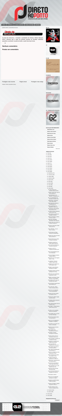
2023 (48, 158)
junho (49, 183)
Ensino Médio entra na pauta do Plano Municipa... (53, 314)
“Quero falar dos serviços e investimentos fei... (53, 204)
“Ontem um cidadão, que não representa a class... (53, 353)
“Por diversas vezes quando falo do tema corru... (53, 209)
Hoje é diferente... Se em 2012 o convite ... (53, 229)
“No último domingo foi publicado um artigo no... (53, 358)
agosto (49, 179)
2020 (48, 163)
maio (49, 184)
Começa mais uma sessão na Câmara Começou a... (54, 223)
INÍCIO (3, 24)
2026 (48, 153)
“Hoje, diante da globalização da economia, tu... (53, 350)
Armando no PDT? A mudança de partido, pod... (53, 249)
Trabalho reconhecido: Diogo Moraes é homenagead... (53, 278)
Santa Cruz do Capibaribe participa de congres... (53, 377)
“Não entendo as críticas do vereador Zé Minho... (53, 215)
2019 (48, 164)
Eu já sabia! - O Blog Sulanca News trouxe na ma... (53, 307)
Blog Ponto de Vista (51, 133)
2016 (48, 169)
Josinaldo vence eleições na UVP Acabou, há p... (53, 264)
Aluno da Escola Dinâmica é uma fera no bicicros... (53, 246)
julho (49, 181)
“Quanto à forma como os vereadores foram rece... (53, 336)
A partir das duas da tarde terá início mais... (53, 369)
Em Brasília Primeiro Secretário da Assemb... (53, 333)
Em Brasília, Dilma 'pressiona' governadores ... (54, 301)
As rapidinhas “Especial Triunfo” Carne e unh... (53, 262)
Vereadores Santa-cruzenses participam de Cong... (53, 271)
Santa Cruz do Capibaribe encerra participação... (53, 291)
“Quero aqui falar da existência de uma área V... (54, 344)
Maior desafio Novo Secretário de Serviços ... (53, 330)
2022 (48, 159)
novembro (50, 174)
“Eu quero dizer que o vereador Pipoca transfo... (53, 190)
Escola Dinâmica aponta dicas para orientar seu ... (54, 284)
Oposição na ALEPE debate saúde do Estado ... (53, 381)
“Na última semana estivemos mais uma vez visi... (54, 212)
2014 (48, 393)
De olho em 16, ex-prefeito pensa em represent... (53, 311)
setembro (50, 178)
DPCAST (38, 24)
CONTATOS (10, 24)
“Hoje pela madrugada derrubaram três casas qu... (54, 220)
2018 (48, 166)
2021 (48, 161)
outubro (50, 176)
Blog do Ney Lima (51, 145)
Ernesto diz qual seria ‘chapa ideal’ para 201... (53, 226)
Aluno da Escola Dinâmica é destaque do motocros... (53, 372)
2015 (48, 171)
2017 (48, 168)
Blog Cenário (50, 143)
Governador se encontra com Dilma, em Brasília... (53, 324)
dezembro (50, 173)
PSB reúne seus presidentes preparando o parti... (53, 274)
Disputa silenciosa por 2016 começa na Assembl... (53, 239)
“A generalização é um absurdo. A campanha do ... (54, 196)
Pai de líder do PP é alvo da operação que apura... (53, 281)
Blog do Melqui (50, 147)
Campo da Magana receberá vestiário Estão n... (53, 256)
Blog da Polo (50, 135)
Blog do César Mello (51, 137)
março (49, 188)
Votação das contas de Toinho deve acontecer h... (54, 236)
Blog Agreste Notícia (51, 141)
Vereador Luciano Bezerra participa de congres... (53, 268)
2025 (48, 154)
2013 (48, 395)
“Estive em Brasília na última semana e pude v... (53, 217)
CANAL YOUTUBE (30, 24)
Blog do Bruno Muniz (51, 139)
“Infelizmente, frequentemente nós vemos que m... (54, 361)
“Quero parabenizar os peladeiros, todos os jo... (53, 206)
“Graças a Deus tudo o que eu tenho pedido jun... (54, 193)
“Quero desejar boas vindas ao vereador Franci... (53, 355)
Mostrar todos (58, 148)
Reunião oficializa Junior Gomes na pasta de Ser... (53, 387)
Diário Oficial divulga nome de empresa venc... (54, 304)
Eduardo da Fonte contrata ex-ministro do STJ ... (53, 294)
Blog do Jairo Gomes (51, 131)
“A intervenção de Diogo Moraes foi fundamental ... (53, 233)
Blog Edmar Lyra (50, 129)
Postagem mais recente (8, 81)
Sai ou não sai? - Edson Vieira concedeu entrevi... (53, 287)
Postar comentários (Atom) (11, 84)
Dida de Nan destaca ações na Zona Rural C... (53, 317)
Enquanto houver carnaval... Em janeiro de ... (53, 328)
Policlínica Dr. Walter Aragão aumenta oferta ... (53, 297)
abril (49, 186)
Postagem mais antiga (37, 81)
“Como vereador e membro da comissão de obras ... (54, 339)
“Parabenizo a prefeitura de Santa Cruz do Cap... (53, 342)
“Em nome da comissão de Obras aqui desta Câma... (53, 363)
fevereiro (50, 390)
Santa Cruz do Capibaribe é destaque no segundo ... (53, 321)
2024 (48, 156)
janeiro (49, 391)
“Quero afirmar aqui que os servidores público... (53, 347)
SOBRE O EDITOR (19, 24)
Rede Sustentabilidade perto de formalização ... (53, 252)
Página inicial (23, 81)
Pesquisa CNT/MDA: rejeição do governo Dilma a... (53, 384)
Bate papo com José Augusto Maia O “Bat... (53, 258)
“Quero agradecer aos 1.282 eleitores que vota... (53, 366)
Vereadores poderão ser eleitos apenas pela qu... (53, 243)
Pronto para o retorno (52, 374)
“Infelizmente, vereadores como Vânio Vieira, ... (53, 201)
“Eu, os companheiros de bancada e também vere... (53, 198)
